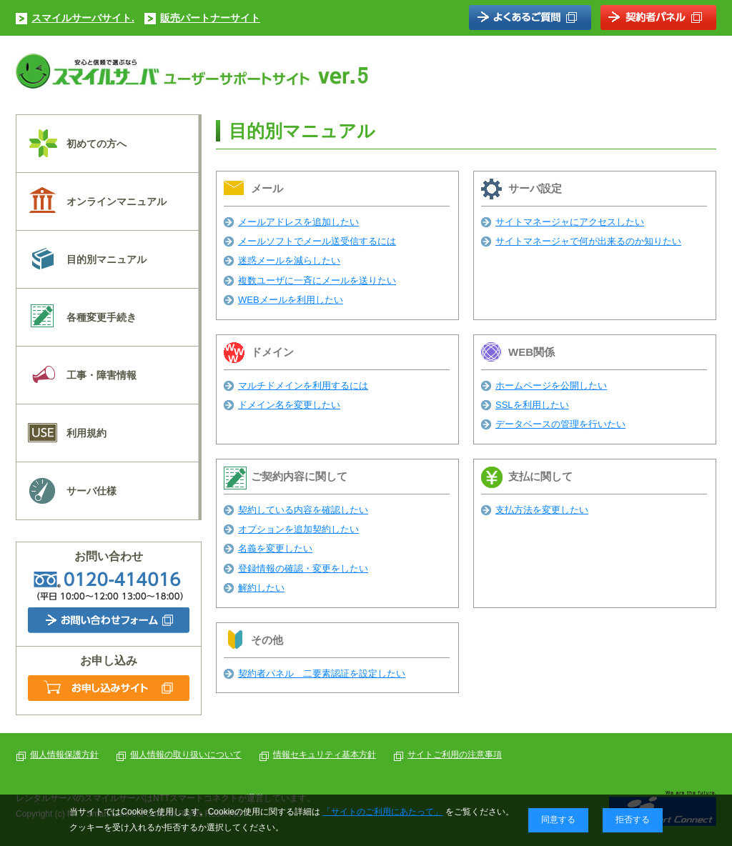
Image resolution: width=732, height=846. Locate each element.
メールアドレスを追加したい (298, 222)
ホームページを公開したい (551, 385)
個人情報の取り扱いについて (186, 755)
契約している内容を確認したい (303, 509)
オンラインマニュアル (116, 201)
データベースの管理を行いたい (560, 424)
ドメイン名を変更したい (289, 404)
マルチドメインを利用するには (303, 385)
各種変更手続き (101, 317)
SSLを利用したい (532, 404)
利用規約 (86, 433)
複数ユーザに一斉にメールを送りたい (317, 280)
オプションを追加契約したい (298, 529)
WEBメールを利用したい (290, 299)
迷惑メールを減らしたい (289, 260)
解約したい (261, 587)
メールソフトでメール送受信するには (317, 241)
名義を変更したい (275, 548)
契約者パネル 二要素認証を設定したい (321, 673)
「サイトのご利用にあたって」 (382, 812)
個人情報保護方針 (64, 755)
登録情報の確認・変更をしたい (303, 568)
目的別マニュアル (106, 259)
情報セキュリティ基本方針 (324, 755)
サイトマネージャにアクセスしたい (569, 222)
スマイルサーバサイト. (82, 18)
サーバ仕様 (91, 491)
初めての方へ (96, 143)
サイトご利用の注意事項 (454, 755)
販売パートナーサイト (210, 18)
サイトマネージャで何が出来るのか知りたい (588, 241)
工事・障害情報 (101, 375)
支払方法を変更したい (541, 509)
